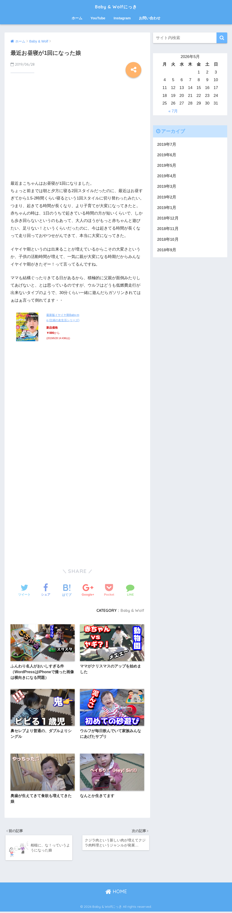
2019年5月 (166, 165)
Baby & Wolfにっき (116, 6)
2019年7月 (166, 144)
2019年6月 (166, 155)
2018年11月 (168, 229)
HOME (116, 893)
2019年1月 (166, 208)
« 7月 (173, 111)
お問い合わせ (149, 18)
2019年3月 (166, 187)
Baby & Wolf (132, 610)
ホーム (77, 18)
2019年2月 (166, 197)
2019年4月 (166, 176)
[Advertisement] (77, 134)
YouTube (97, 18)
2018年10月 (168, 240)
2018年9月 (166, 251)
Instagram (122, 18)
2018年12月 (168, 219)
